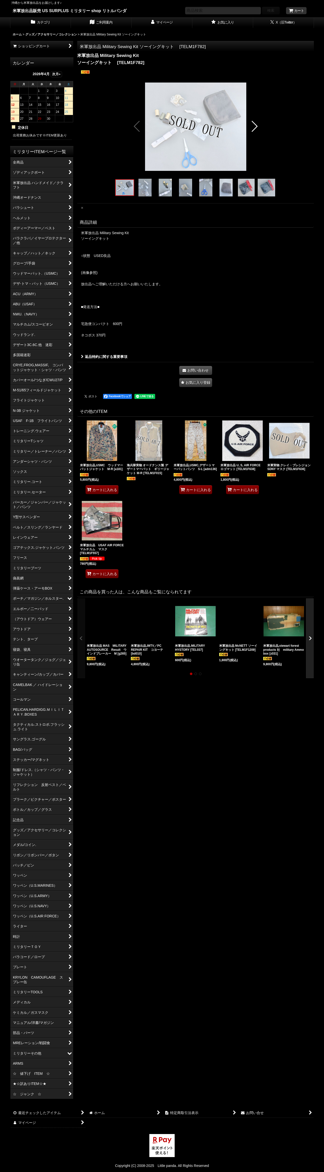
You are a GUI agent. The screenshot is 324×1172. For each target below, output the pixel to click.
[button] (137, 126)
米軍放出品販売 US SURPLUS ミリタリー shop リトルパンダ (70, 10)
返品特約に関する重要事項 (104, 357)
